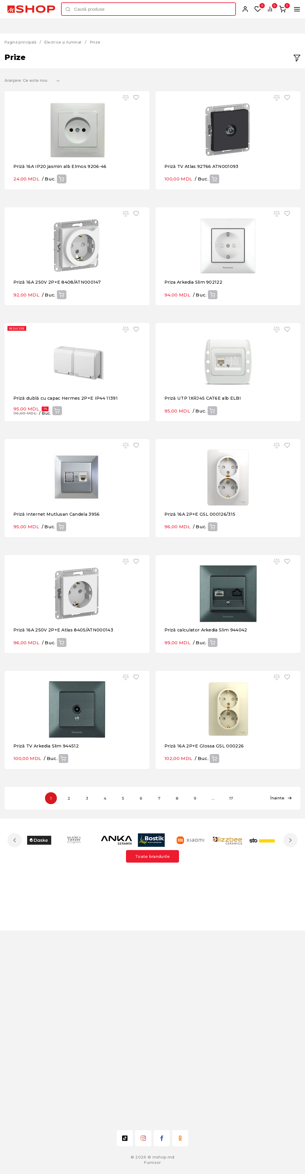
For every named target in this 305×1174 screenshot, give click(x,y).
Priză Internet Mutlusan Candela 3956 (59, 641)
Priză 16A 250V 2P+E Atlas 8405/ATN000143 (65, 788)
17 (239, 988)
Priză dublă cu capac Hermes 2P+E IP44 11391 (68, 493)
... (219, 988)
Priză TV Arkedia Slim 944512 (48, 936)
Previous (15, 1030)
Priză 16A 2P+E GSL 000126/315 (200, 641)
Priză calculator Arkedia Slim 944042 (209, 788)
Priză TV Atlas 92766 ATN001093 (203, 198)
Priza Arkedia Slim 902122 (195, 345)
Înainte (281, 988)
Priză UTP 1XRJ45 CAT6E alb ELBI (204, 493)
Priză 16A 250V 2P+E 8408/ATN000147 (58, 345)
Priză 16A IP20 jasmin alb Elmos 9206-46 (62, 198)
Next (289, 1030)
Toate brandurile (152, 1046)
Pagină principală (22, 42)
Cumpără (61, 210)
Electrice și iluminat (68, 42)
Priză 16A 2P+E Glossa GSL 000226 (205, 936)
